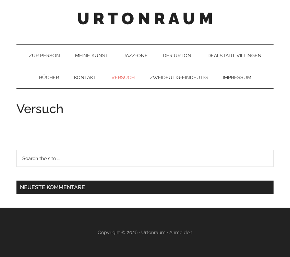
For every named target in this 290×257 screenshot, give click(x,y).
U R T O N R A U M (145, 18)
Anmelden (180, 232)
